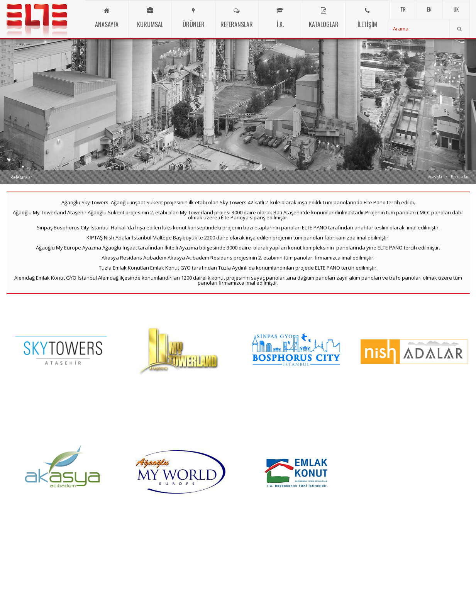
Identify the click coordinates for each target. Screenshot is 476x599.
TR (403, 9)
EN (429, 9)
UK (456, 9)
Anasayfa (435, 176)
